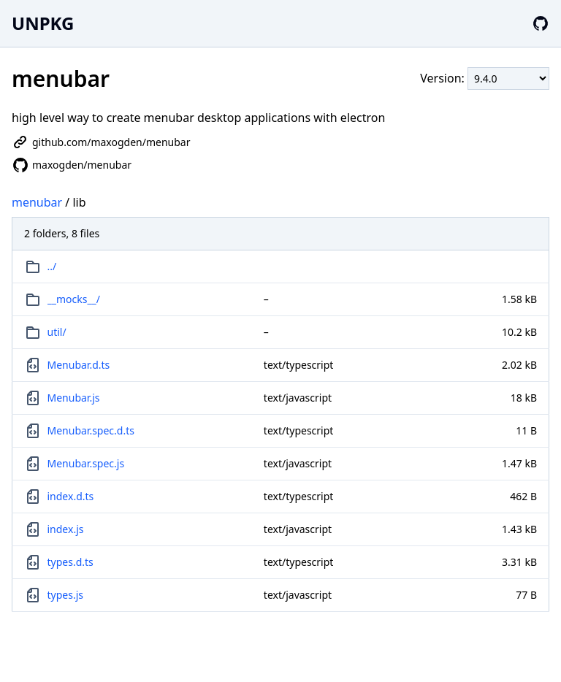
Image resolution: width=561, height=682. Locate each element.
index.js (65, 529)
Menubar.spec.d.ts (90, 430)
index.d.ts (70, 496)
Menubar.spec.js (86, 463)
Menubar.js (73, 398)
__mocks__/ (74, 299)
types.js (65, 595)
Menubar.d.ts (78, 365)
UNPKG (43, 23)
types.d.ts (70, 562)
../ (52, 266)
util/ (56, 332)
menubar (37, 202)
